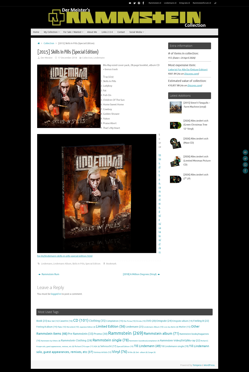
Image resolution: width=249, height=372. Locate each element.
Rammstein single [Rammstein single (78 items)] (111, 340)
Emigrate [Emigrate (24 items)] (164, 321)
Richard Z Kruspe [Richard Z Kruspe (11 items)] (84, 346)
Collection (49, 43)
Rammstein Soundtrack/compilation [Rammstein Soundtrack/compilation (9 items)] (144, 341)
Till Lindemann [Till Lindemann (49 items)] (147, 346)
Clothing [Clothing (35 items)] (97, 321)
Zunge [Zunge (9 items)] (152, 352)
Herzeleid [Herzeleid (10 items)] (73, 327)
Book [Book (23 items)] (41, 321)
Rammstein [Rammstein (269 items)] (125, 333)
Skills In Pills (78, 263)
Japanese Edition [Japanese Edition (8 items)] (87, 327)
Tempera (197, 365)
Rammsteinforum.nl (202, 3)
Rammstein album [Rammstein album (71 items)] (161, 333)
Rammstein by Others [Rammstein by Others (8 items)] (51, 341)
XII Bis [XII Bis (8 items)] (131, 352)
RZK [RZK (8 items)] (97, 347)
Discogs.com (191, 73)
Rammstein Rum (48, 274)
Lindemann (99, 57)
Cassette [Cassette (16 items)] (66, 320)
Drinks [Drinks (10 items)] (141, 321)
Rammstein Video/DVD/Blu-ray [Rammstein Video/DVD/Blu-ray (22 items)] (180, 340)
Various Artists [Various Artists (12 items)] (102, 352)
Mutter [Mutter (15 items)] (185, 327)
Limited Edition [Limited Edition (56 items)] (110, 326)
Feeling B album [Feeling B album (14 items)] (46, 327)
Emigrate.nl (184, 3)
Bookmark (111, 263)
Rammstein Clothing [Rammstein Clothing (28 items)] (76, 340)
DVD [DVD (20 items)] (151, 321)
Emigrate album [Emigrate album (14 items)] (182, 321)
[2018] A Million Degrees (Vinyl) (141, 274)
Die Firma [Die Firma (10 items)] (130, 321)
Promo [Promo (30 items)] (101, 334)
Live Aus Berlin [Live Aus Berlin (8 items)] (171, 327)
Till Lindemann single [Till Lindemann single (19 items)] (175, 346)
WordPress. (209, 365)
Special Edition (92, 263)
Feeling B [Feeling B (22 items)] (201, 321)
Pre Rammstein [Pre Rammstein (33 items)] (80, 334)
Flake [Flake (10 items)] (62, 327)
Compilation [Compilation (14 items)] (114, 321)
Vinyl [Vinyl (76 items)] (119, 351)
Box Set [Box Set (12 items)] (53, 321)
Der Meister (47, 57)
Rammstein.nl (155, 3)
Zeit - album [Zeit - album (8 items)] (142, 352)
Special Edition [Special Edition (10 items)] (125, 346)
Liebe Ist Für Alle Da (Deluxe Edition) (188, 69)
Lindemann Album (62, 263)
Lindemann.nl (170, 3)
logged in (56, 294)
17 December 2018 (67, 57)
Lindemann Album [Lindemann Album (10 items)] (153, 327)
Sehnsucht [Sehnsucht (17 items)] (108, 346)
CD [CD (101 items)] (80, 320)
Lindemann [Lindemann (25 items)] (134, 326)
